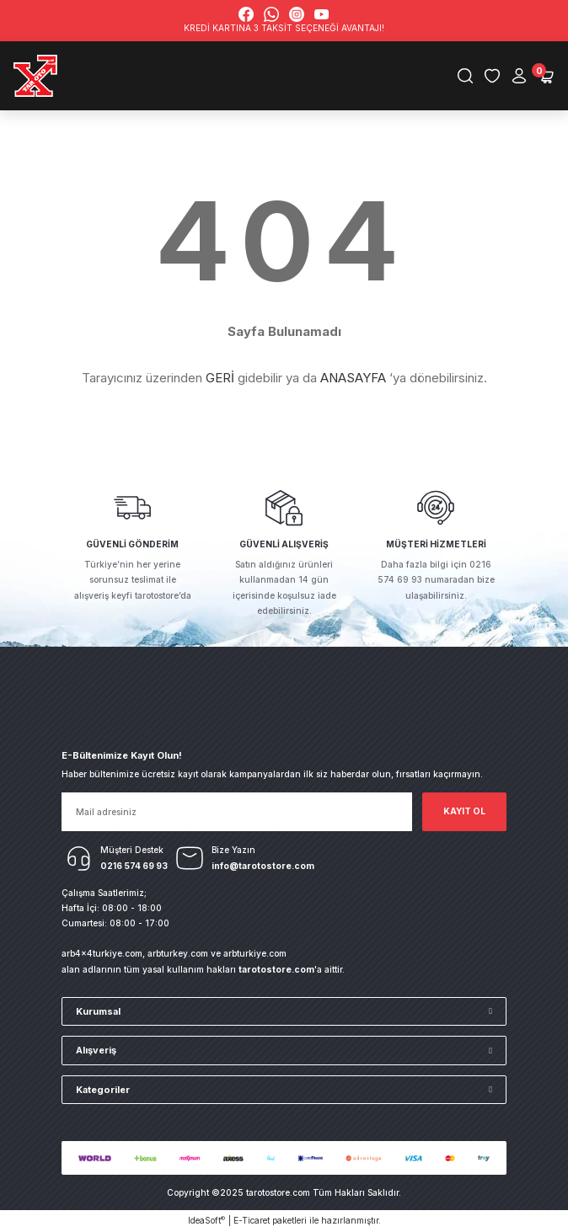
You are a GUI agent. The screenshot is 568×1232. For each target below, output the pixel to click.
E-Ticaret (251, 1220)
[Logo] (35, 76)
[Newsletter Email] (237, 811)
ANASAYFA (353, 378)
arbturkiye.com (255, 953)
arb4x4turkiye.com (102, 953)
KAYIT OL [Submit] (464, 811)
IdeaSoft (206, 1220)
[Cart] (546, 75)
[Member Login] (519, 75)
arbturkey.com (177, 953)
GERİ (220, 378)
